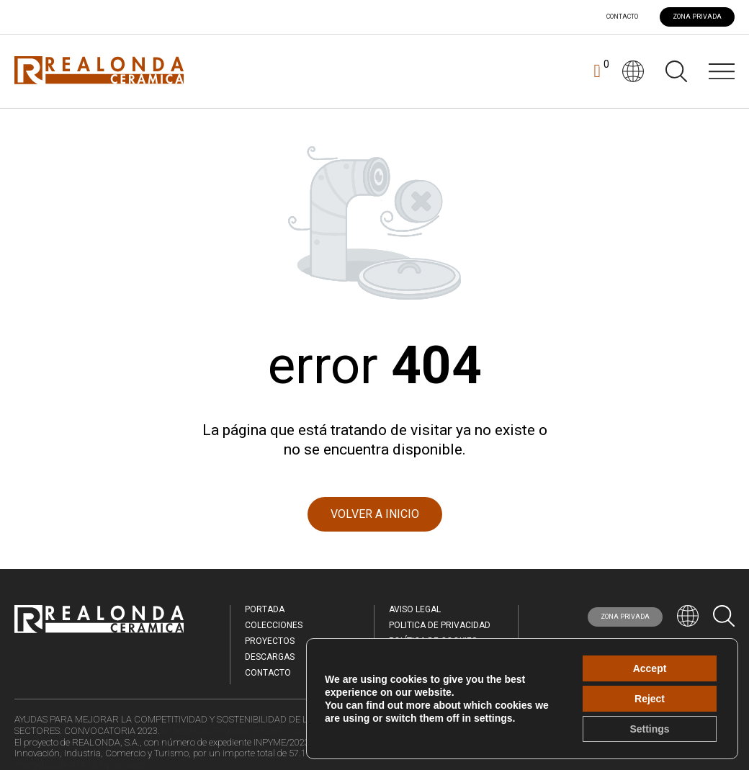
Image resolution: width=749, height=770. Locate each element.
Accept (650, 668)
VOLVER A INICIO (375, 514)
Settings (649, 729)
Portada (264, 609)
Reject (649, 698)
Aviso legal (415, 609)
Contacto (622, 17)
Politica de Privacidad (439, 625)
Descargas (270, 657)
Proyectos (270, 641)
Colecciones (273, 625)
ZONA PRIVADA (697, 16)
